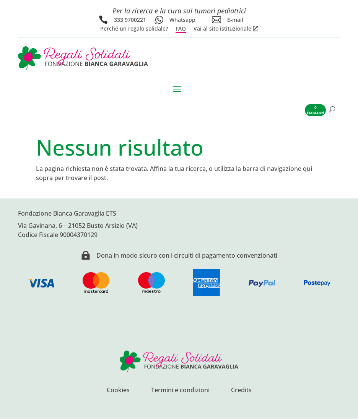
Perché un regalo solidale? (134, 28)
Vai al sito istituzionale (222, 28)
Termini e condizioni (180, 391)
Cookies (118, 391)
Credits (241, 391)
